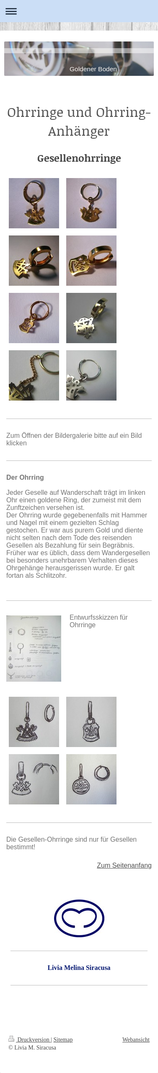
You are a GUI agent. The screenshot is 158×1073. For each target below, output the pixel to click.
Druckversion (29, 1040)
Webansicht (136, 1040)
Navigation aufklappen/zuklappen (79, 11)
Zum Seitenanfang (124, 865)
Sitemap (63, 1040)
